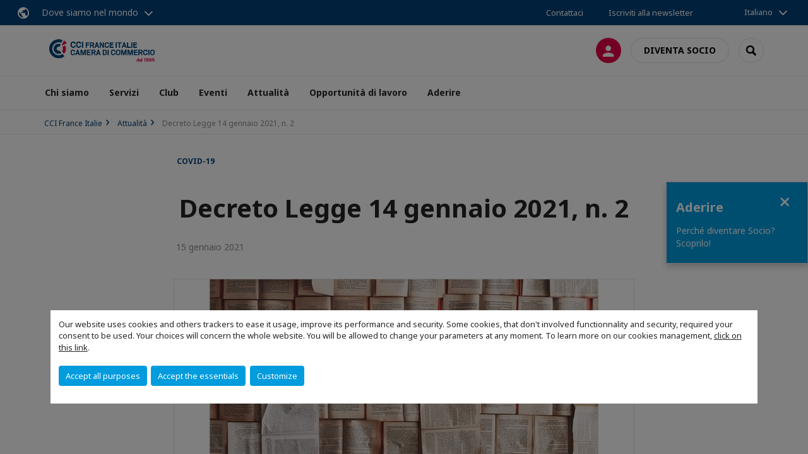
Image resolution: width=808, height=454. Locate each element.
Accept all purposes (103, 375)
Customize (277, 375)
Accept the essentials (198, 375)
